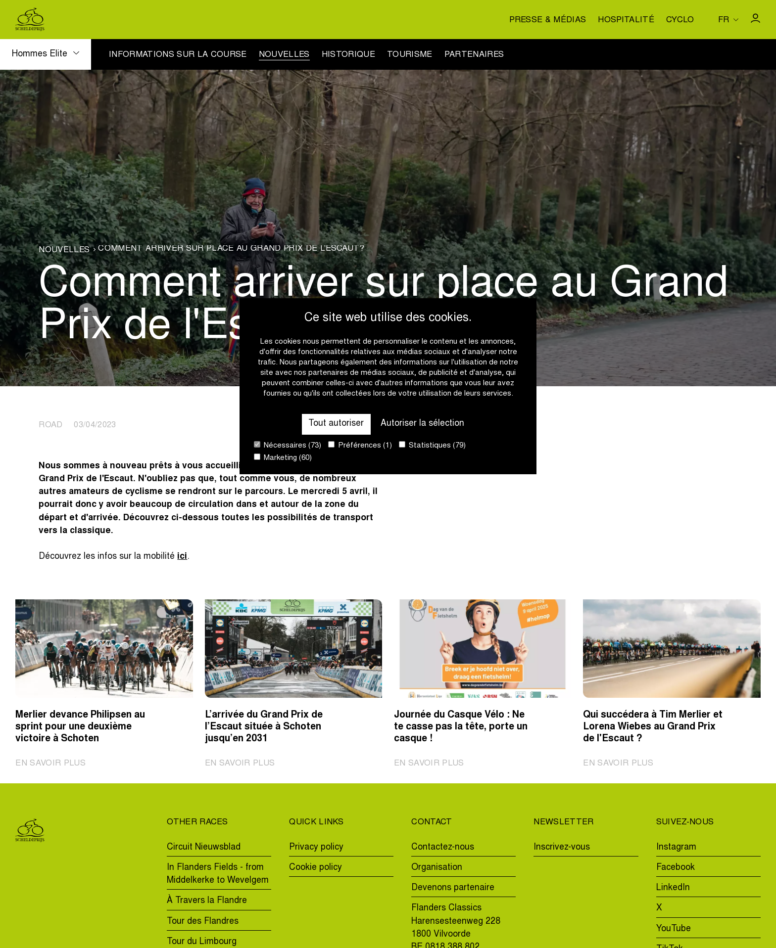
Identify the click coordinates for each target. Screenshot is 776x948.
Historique (348, 55)
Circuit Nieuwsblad (204, 847)
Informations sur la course (178, 55)
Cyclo (680, 21)
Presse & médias (547, 21)
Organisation (436, 867)
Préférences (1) (360, 445)
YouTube (673, 929)
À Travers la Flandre (207, 901)
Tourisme (410, 55)
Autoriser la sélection (422, 423)
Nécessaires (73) (287, 445)
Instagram (676, 847)
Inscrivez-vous (562, 847)
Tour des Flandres (203, 921)
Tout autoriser (336, 423)
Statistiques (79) (432, 445)
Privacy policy (316, 847)
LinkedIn (673, 888)
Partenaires (474, 55)
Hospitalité (626, 21)
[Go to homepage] (30, 19)
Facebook (675, 867)
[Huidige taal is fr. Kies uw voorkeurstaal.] (728, 19)
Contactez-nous (442, 847)
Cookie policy (315, 867)
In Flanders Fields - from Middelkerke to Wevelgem (218, 874)
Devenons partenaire (452, 888)
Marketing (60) (283, 457)
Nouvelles (284, 55)
